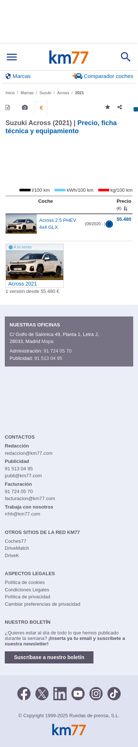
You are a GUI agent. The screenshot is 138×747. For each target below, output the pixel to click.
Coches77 (15, 541)
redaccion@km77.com (29, 453)
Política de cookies (25, 582)
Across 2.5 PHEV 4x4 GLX (57, 223)
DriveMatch (17, 548)
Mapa (48, 341)
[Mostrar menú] (12, 57)
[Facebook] (24, 693)
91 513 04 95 (48, 358)
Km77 (69, 57)
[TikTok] (114, 693)
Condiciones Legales (27, 589)
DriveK (12, 555)
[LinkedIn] (60, 693)
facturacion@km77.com (30, 498)
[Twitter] (42, 693)
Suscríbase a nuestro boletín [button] (49, 657)
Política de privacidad (27, 596)
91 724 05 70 (57, 351)
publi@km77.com (23, 475)
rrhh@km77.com (22, 514)
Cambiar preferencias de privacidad (42, 604)
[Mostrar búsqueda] (125, 57)
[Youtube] (78, 693)
